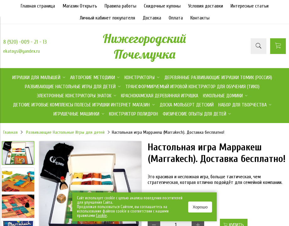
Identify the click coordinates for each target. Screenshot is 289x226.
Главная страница (38, 6)
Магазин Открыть (80, 6)
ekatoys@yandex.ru (21, 51)
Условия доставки (205, 6)
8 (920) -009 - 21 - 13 (25, 42)
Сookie (101, 215)
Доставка (152, 18)
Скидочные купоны (162, 6)
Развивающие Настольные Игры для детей (65, 132)
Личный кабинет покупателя (107, 18)
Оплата (176, 18)
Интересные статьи (250, 6)
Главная (10, 132)
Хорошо (200, 207)
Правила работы (120, 6)
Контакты (200, 18)
